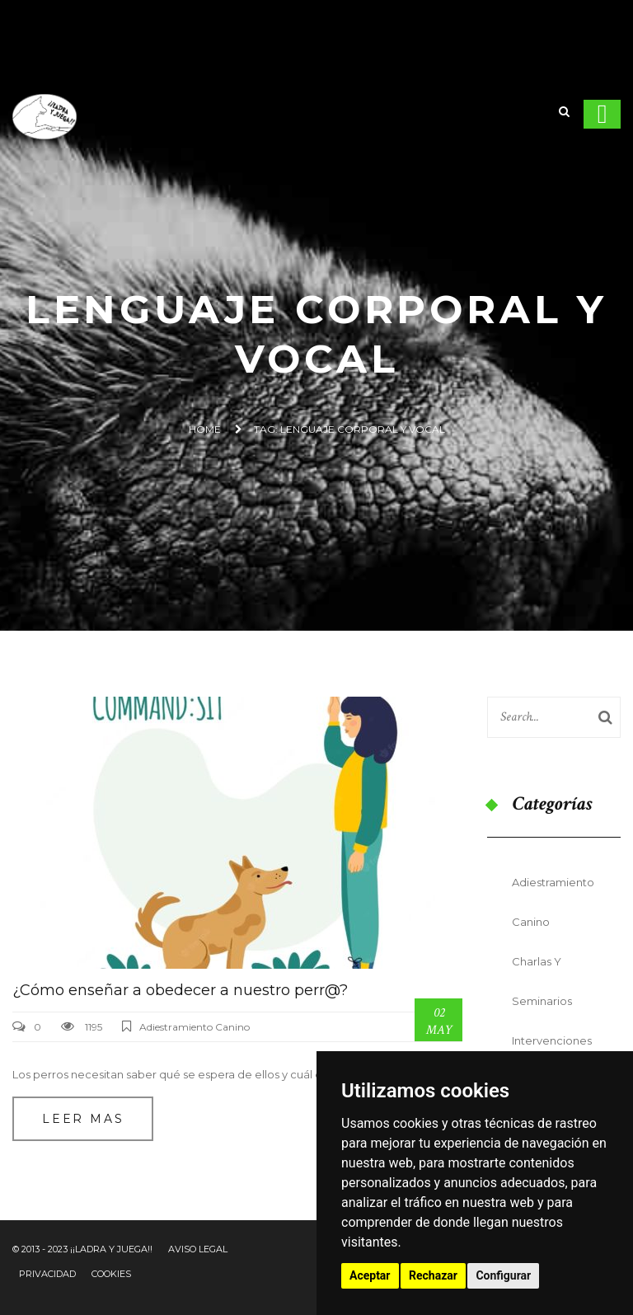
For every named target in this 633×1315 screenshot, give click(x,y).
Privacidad (47, 1274)
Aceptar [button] (370, 1275)
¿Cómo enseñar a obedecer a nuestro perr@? (180, 990)
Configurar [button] (503, 1275)
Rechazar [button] (433, 1275)
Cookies (111, 1274)
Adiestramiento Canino (194, 1027)
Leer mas (83, 1118)
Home (205, 429)
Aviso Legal (197, 1249)
